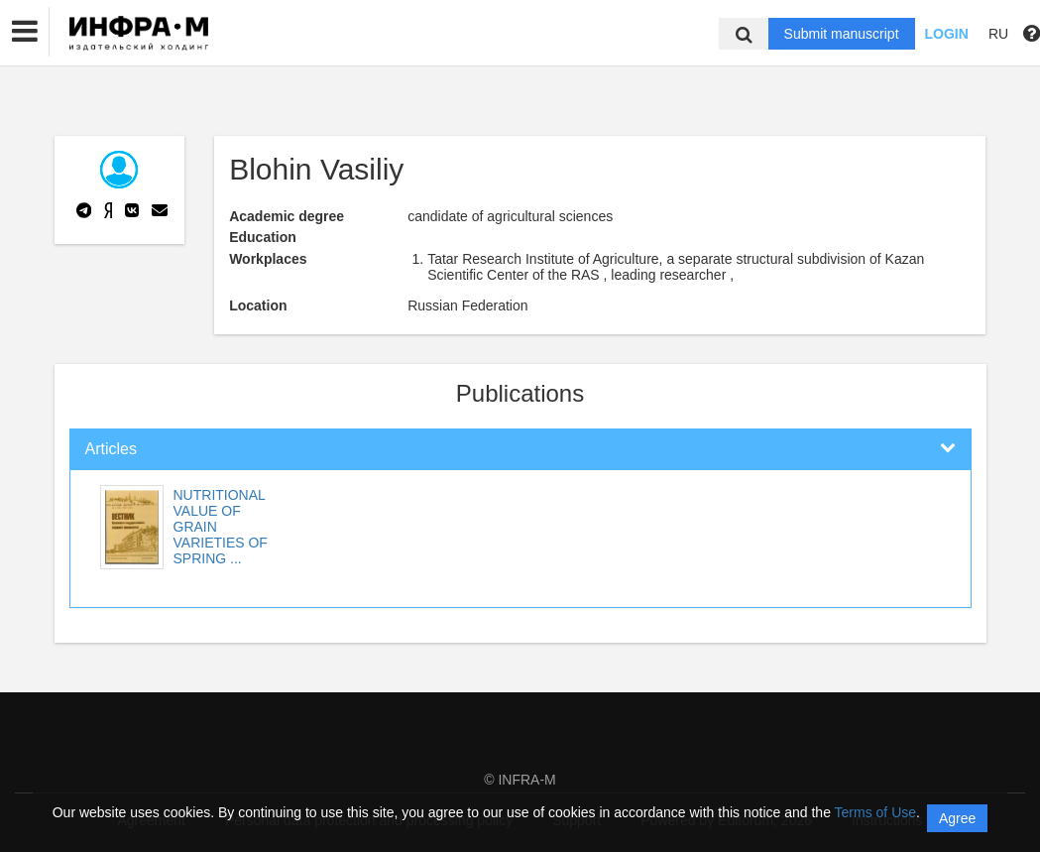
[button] (25, 32)
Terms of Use (875, 812)
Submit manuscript (841, 34)
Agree (957, 818)
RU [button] (998, 34)
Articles (111, 448)
